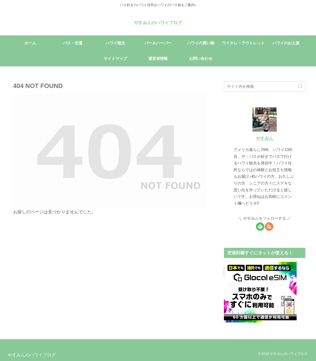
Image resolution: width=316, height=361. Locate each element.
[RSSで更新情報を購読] (269, 226)
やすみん (264, 138)
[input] (264, 86)
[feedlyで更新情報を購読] (260, 226)
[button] (300, 86)
